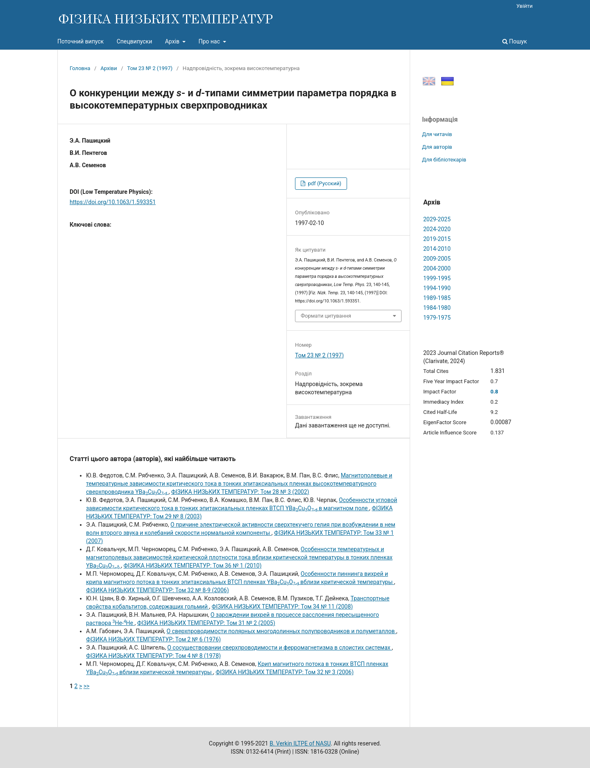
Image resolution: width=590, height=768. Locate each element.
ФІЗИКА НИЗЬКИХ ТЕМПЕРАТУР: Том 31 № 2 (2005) (206, 623)
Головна (80, 68)
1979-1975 (437, 317)
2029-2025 (437, 219)
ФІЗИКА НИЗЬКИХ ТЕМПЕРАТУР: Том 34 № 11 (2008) (282, 606)
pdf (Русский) (323, 183)
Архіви (108, 68)
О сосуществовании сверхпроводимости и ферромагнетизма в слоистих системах (279, 647)
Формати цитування (326, 316)
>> (87, 686)
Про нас (209, 41)
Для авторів (437, 147)
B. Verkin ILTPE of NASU (300, 743)
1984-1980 (437, 307)
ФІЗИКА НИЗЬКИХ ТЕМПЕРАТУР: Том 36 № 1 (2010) (193, 565)
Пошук (514, 41)
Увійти (524, 6)
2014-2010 (437, 248)
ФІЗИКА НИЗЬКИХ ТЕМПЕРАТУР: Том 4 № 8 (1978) (153, 655)
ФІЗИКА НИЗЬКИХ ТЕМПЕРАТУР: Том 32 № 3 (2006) (285, 672)
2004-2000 (437, 268)
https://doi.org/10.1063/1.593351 (113, 202)
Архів (173, 41)
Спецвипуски (134, 41)
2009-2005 (437, 258)
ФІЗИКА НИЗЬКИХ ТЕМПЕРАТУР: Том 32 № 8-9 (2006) (157, 590)
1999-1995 (437, 278)
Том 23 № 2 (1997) (149, 68)
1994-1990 (437, 288)
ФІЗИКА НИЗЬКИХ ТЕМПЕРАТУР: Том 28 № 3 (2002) (240, 492)
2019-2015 (437, 239)
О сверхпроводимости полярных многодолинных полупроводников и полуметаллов (282, 631)
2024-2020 (437, 229)
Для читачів (437, 134)
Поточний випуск (80, 41)
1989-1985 (437, 298)
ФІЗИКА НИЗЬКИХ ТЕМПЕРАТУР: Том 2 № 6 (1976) (153, 639)
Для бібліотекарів (444, 160)
